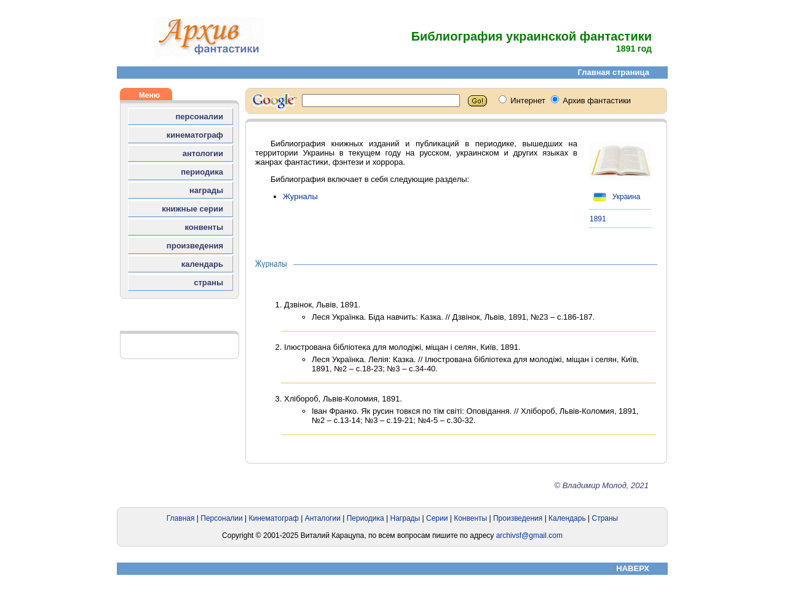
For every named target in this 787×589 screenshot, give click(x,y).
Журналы (300, 196)
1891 (598, 219)
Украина (615, 196)
